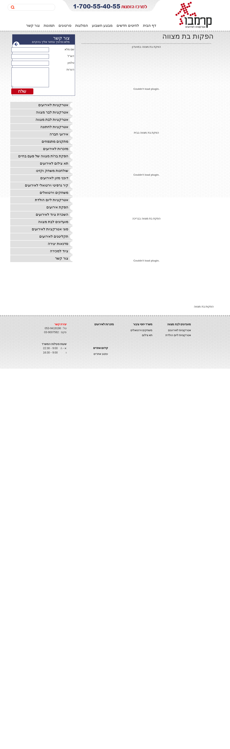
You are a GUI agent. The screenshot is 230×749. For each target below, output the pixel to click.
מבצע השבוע (102, 25)
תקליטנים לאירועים (53, 236)
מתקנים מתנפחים (55, 141)
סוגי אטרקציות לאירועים (50, 229)
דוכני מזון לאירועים (54, 178)
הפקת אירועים (57, 207)
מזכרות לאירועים (55, 149)
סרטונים (64, 25)
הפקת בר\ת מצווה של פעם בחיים (43, 156)
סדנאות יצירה (58, 244)
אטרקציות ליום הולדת (51, 200)
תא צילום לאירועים (54, 163)
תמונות (49, 25)
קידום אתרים (100, 348)
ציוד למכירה (59, 251)
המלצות (81, 25)
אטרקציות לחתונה (54, 127)
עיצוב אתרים (101, 353)
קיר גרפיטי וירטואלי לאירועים (46, 185)
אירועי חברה (59, 134)
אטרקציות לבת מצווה (52, 120)
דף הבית (149, 25)
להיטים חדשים (127, 25)
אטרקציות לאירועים (53, 105)
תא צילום (147, 335)
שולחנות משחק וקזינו (52, 171)
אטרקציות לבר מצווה (52, 112)
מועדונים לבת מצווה (53, 222)
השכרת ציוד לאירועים (52, 215)
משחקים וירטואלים (54, 193)
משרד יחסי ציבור (143, 324)
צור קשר (33, 25)
